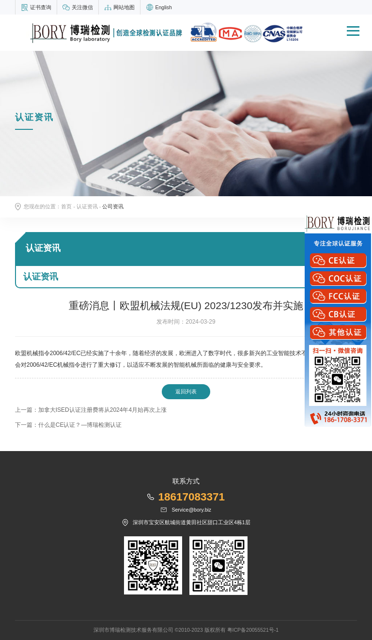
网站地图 (124, 7)
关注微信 (82, 7)
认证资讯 (87, 206)
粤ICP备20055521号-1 (253, 630)
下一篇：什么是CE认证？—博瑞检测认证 (68, 424)
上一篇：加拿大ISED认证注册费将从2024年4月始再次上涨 (91, 409)
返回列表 (186, 391)
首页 (66, 206)
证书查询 (40, 7)
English (163, 7)
